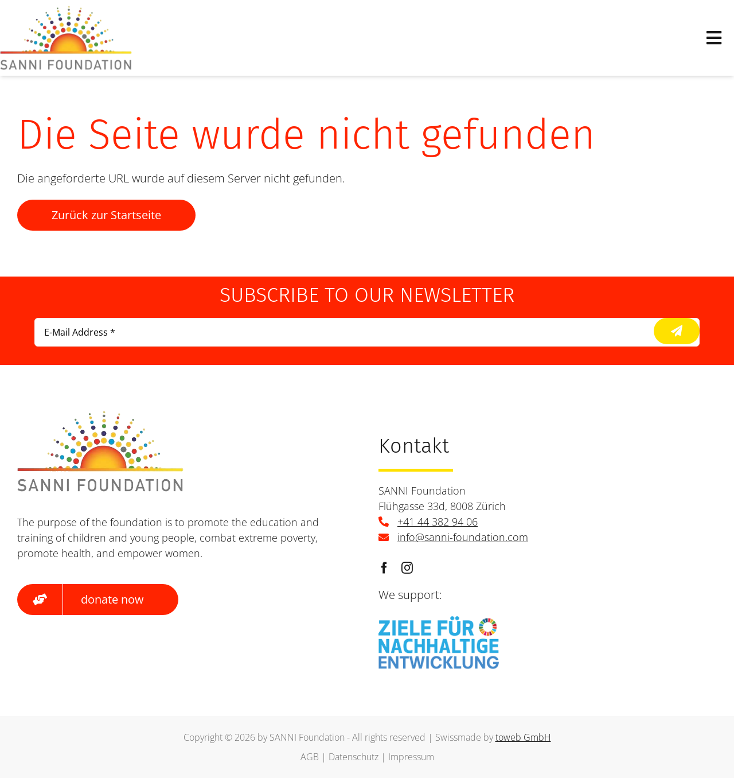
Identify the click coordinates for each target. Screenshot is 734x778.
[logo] (66, 11)
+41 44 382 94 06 (437, 521)
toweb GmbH (523, 737)
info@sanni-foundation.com (462, 537)
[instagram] (407, 568)
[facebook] (384, 568)
